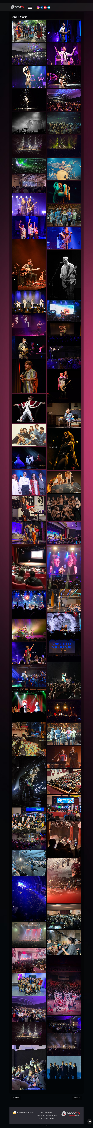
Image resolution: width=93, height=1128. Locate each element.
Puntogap (51, 1125)
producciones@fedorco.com (24, 1112)
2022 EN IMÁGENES (19, 17)
